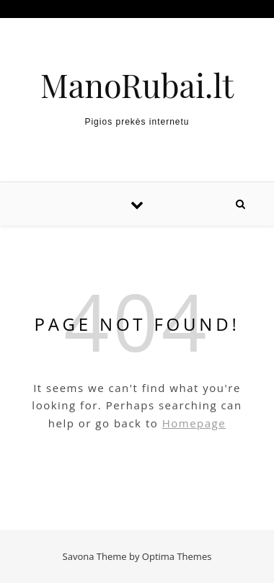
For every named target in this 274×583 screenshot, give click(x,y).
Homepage (194, 423)
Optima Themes (177, 556)
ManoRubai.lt (137, 84)
